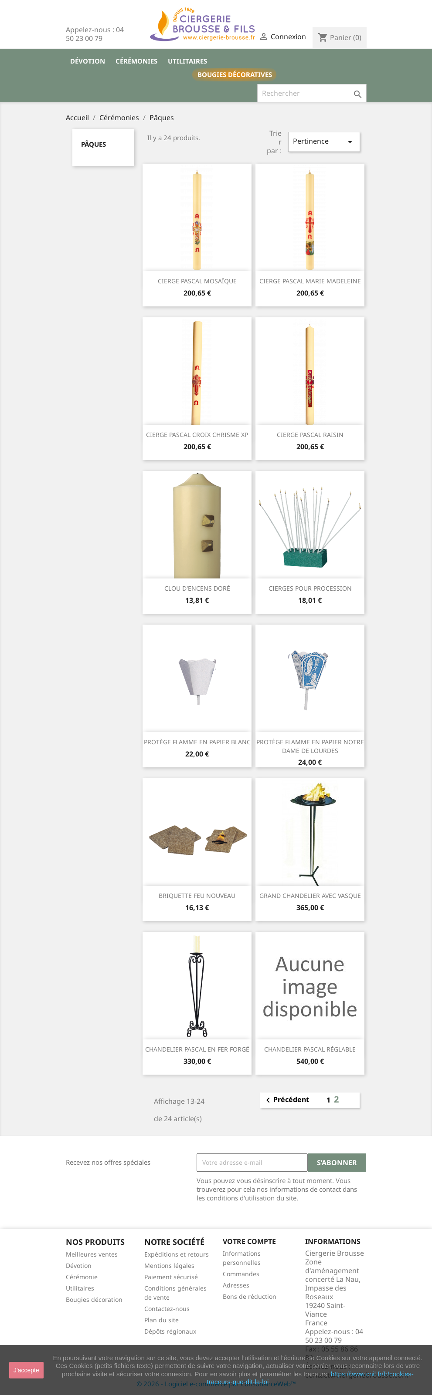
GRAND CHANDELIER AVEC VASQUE (310, 895)
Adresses (236, 1285)
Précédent (286, 1100)
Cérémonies (136, 61)
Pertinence (324, 141)
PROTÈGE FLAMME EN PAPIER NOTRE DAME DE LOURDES (310, 746)
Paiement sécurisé (171, 1277)
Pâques (93, 144)
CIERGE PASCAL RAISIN (310, 434)
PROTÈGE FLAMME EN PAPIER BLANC (197, 742)
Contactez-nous (167, 1308)
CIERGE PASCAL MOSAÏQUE (197, 281)
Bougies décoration (94, 1299)
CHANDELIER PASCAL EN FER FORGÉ (197, 1049)
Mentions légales (169, 1265)
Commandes (241, 1274)
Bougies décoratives (234, 74)
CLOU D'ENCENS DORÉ (197, 588)
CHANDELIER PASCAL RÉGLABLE (310, 1049)
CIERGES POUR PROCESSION (310, 588)
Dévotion (87, 61)
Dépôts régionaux (170, 1331)
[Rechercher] (312, 93)
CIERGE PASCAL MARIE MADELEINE (310, 281)
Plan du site (161, 1320)
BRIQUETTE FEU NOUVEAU (197, 895)
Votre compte (249, 1241)
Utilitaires (187, 61)
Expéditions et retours (176, 1254)
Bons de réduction (249, 1296)
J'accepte (26, 1370)
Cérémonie (82, 1277)
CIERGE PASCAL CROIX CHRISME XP (197, 434)
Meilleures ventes (92, 1254)
